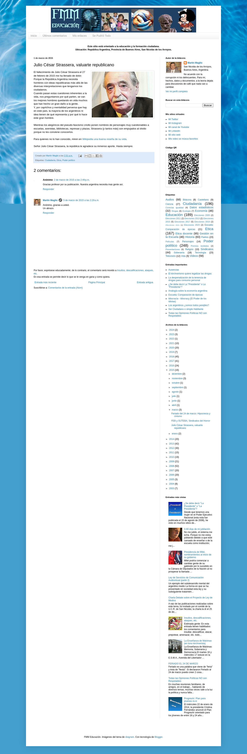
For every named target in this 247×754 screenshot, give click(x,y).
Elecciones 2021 (173, 225)
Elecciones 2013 (192, 218)
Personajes (188, 241)
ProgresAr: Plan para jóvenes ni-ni (195, 699)
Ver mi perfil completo (177, 91)
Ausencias (173, 269)
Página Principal (96, 282)
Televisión (171, 256)
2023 (172, 334)
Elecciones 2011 (173, 218)
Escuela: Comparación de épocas (185, 294)
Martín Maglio (50, 200)
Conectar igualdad (175, 207)
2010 (172, 457)
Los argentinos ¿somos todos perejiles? (188, 305)
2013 (172, 443)
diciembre (177, 374)
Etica (59, 160)
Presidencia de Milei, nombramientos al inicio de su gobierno (197, 555)
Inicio (34, 35)
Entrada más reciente (45, 282)
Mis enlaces (80, 35)
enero (175, 433)
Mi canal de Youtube (178, 127)
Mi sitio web (174, 134)
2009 (172, 461)
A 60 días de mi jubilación (197, 529)
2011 (172, 452)
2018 (172, 356)
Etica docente (184, 233)
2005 (172, 479)
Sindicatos (207, 249)
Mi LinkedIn (174, 131)
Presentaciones (173, 249)
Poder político (68, 160)
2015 (172, 370)
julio (174, 396)
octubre (176, 382)
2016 (172, 365)
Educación (174, 215)
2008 (172, 466)
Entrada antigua (145, 282)
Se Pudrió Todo (101, 35)
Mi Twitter (173, 119)
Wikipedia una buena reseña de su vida (104, 139)
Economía (201, 210)
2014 (172, 439)
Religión (189, 249)
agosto (175, 391)
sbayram (129, 737)
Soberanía (179, 252)
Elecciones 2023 (192, 225)
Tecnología (200, 252)
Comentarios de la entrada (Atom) (65, 287)
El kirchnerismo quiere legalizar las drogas (189, 273)
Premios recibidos (200, 246)
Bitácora (187, 199)
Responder (48, 189)
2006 (172, 475)
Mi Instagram (175, 123)
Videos (194, 255)
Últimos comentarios (55, 35)
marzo (175, 409)
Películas (170, 241)
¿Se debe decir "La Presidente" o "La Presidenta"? (194, 506)
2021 (172, 343)
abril (174, 405)
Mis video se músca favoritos (183, 138)
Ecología (187, 211)
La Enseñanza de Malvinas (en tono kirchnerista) (198, 642)
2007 (172, 470)
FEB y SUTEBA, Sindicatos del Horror (190, 420)
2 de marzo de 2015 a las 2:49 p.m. (72, 180)
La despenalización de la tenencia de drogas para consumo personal (187, 279)
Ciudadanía (50, 160)
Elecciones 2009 (202, 215)
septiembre (178, 387)
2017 (172, 361)
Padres (205, 237)
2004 (172, 483)
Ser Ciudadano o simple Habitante (185, 309)
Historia (189, 236)
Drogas (174, 211)
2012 (172, 448)
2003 (172, 488)
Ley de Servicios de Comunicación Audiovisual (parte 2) (186, 579)
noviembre (177, 378)
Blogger (158, 737)
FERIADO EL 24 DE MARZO (183, 663)
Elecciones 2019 (202, 222)
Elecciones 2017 (182, 222)
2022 (172, 338)
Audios (170, 199)
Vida (183, 256)
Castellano (203, 199)
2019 (172, 352)
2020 (172, 347)
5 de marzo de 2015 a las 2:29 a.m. (81, 200)
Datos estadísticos (201, 207)
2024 (172, 330)
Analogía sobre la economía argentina (187, 290)
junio (174, 400)
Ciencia (169, 204)
